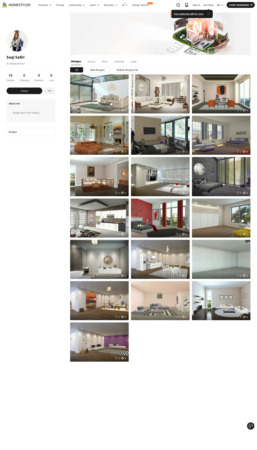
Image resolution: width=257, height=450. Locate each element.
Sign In (196, 5)
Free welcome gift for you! (189, 13)
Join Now (209, 5)
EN (220, 5)
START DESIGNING (240, 5)
